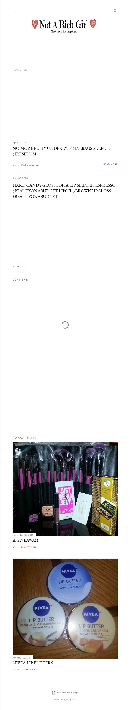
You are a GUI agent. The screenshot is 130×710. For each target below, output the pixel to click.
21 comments (28, 669)
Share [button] (16, 164)
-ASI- (74, 699)
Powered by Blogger (65, 692)
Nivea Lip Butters (33, 663)
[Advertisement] (65, 401)
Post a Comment (30, 164)
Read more (110, 164)
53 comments (28, 546)
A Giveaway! (25, 540)
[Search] (115, 10)
